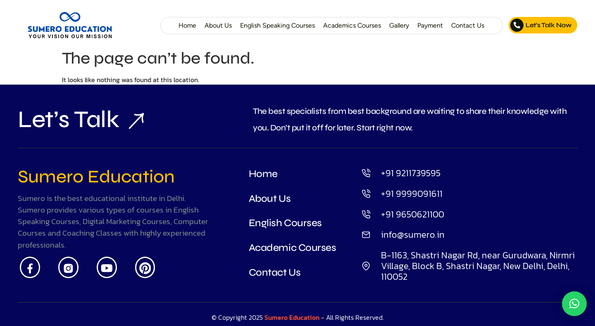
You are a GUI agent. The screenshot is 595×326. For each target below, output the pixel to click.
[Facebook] (30, 267)
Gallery (399, 25)
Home (187, 25)
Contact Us (467, 25)
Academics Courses (352, 25)
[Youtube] (107, 267)
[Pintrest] (145, 267)
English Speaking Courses (277, 25)
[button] (574, 303)
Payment (430, 25)
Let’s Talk (76, 119)
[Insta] (68, 267)
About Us (218, 25)
